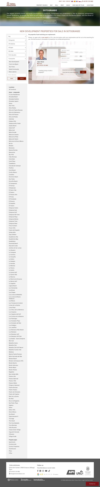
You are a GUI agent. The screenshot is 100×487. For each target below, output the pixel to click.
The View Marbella (14, 423)
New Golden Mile (13, 374)
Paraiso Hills (12, 381)
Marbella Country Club (15, 349)
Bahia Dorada (12, 132)
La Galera (11, 259)
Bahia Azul (12, 130)
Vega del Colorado (14, 432)
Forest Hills (12, 228)
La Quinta (11, 270)
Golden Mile (12, 232)
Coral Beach (12, 170)
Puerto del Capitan (14, 394)
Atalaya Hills (12, 121)
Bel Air (11, 143)
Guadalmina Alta (13, 237)
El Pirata (11, 197)
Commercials (12, 444)
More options (12, 72)
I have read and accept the (69, 73)
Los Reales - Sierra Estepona (17, 338)
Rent (62, 5)
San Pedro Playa (13, 403)
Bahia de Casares (14, 134)
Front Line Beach (12, 64)
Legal (83, 480)
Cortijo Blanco (13, 172)
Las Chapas (12, 292)
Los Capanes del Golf (15, 314)
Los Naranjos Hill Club (15, 336)
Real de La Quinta (14, 396)
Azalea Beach (12, 125)
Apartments (12, 442)
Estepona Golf (13, 212)
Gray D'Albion (12, 234)
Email (39, 63)
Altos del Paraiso (14, 114)
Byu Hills (11, 154)
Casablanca (12, 163)
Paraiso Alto (12, 376)
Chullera (11, 168)
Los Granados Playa (14, 321)
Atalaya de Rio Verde (14, 123)
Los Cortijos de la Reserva (16, 316)
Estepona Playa (13, 217)
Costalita (11, 174)
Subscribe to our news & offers (68, 70)
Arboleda (11, 119)
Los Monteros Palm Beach (16, 329)
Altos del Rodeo (13, 117)
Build (68, 5)
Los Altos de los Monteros (16, 309)
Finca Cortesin (13, 225)
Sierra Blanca (12, 412)
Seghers (11, 405)
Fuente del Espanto (14, 230)
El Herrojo (12, 185)
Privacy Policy (78, 480)
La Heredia (12, 263)
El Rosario (12, 201)
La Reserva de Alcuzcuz (15, 279)
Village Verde (12, 436)
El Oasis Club (12, 190)
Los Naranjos (12, 332)
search (22, 78)
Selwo (10, 407)
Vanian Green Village (14, 429)
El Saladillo (12, 203)
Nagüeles (11, 372)
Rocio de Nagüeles (14, 401)
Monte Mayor (12, 367)
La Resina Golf (13, 281)
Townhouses (12, 448)
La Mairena (12, 265)
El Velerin (11, 205)
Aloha (10, 103)
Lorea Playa (12, 307)
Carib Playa (12, 161)
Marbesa (11, 352)
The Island (12, 421)
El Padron (11, 192)
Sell (56, 5)
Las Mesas (12, 301)
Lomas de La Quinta (14, 305)
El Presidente (12, 199)
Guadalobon (12, 241)
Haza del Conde (13, 245)
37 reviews (55, 474)
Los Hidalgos (12, 325)
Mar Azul (11, 341)
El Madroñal (12, 188)
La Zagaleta (12, 283)
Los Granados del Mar (15, 323)
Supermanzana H (13, 416)
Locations (90, 5)
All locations (12, 89)
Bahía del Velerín (13, 139)
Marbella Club (13, 345)
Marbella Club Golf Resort (16, 347)
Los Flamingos (13, 318)
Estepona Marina (13, 219)
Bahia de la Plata (13, 137)
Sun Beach (12, 414)
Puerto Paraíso (13, 389)
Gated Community (13, 69)
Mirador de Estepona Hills (16, 361)
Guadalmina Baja (13, 239)
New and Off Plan (78, 5)
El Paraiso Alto (13, 194)
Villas (10, 453)
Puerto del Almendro (14, 392)
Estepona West (13, 223)
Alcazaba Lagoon (13, 101)
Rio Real (11, 398)
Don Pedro (12, 179)
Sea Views (11, 66)
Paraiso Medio (13, 383)
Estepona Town (13, 221)
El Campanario (13, 183)
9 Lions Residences (14, 94)
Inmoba (91, 480)
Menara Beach (13, 358)
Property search (42, 5)
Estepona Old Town (14, 214)
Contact (68, 1)
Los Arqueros (12, 312)
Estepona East (13, 210)
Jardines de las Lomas (15, 248)
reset (11, 78)
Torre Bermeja (13, 425)
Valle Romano (13, 427)
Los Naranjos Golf (14, 334)
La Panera (11, 268)
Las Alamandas (13, 288)
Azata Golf (12, 128)
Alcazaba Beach (13, 96)
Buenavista (12, 152)
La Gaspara (12, 261)
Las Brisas (12, 290)
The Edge (11, 418)
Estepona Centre (13, 208)
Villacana (11, 434)
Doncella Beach (13, 181)
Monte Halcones (13, 365)
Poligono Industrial (14, 385)
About (60, 1)
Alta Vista (11, 105)
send (83, 72)
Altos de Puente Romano (16, 110)
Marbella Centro (13, 343)
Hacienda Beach (13, 243)
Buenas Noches (13, 150)
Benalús (11, 145)
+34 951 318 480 (87, 1)
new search (45, 37)
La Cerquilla (12, 257)
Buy (51, 5)
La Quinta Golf (13, 272)
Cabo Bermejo (13, 157)
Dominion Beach (13, 177)
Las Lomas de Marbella (15, 294)
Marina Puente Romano (15, 354)
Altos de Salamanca (14, 112)
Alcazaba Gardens (14, 99)
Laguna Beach (13, 285)
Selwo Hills (12, 409)
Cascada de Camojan (15, 165)
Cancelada (12, 159)
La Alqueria (12, 250)
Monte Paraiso (13, 369)
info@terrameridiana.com (18, 473)
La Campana (12, 252)
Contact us (92, 484)
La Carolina (12, 254)
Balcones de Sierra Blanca (16, 141)
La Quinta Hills (13, 274)
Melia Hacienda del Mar (15, 356)
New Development (13, 61)
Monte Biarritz (13, 363)
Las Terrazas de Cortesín (16, 303)
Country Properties (14, 446)
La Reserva (12, 277)
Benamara (11, 148)
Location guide (50, 22)
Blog (64, 1)
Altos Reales (12, 108)
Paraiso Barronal (13, 378)
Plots (10, 451)
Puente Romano (13, 387)
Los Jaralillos (12, 327)
